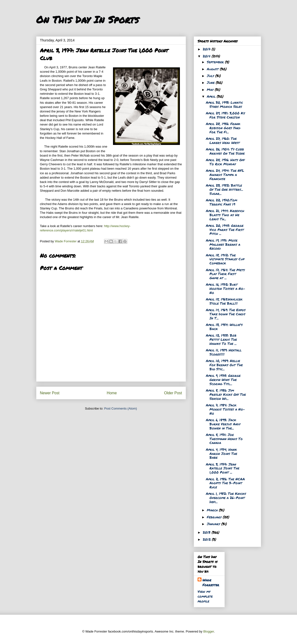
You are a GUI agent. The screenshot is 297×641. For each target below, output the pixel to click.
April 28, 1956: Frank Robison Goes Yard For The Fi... (223, 127)
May (211, 89)
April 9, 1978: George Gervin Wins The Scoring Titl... (223, 379)
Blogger (208, 631)
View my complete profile (205, 596)
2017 (207, 49)
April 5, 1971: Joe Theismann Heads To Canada (224, 438)
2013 (207, 532)
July (211, 75)
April (212, 96)
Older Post (173, 393)
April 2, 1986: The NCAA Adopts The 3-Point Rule (225, 483)
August (213, 68)
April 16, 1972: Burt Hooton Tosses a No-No (225, 288)
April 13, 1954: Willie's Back (224, 326)
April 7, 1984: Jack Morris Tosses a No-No (225, 409)
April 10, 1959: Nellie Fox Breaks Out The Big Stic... (224, 364)
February (215, 516)
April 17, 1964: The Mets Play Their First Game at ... (225, 273)
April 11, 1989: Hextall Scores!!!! (223, 352)
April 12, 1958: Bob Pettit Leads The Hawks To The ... (221, 339)
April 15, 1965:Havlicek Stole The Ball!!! (224, 301)
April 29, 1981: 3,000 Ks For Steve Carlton (225, 115)
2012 (207, 539)
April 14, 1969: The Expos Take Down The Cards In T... (226, 313)
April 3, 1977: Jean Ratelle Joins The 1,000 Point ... (222, 468)
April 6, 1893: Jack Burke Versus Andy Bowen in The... (223, 423)
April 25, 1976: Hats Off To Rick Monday (225, 161)
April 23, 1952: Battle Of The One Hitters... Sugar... (224, 189)
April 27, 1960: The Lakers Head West (223, 140)
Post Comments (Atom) (120, 408)
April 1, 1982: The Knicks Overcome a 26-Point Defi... (226, 497)
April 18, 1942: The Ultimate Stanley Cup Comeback (225, 259)
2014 (207, 56)
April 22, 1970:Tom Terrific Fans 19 (221, 202)
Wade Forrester (210, 582)
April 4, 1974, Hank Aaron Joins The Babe (221, 453)
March (213, 509)
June (211, 82)
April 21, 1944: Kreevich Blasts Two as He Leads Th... (225, 214)
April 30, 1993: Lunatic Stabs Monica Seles (224, 104)
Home (112, 393)
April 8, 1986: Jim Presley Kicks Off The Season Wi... (226, 394)
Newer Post (50, 393)
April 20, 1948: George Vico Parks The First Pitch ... (225, 229)
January (214, 523)
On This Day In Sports (87, 19)
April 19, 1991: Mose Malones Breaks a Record (223, 244)
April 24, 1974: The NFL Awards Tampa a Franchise (225, 174)
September (216, 61)
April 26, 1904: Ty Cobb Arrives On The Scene (225, 151)
